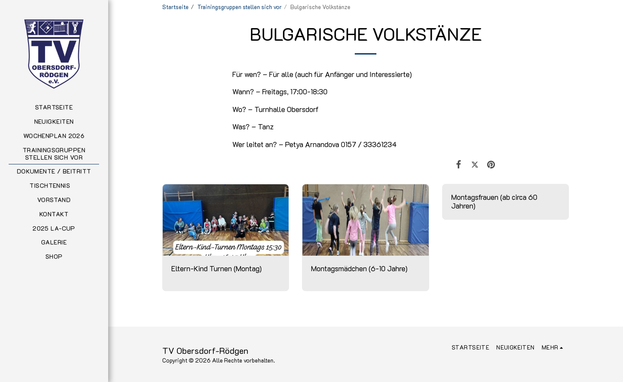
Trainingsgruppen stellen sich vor (239, 6)
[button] (53, 186)
